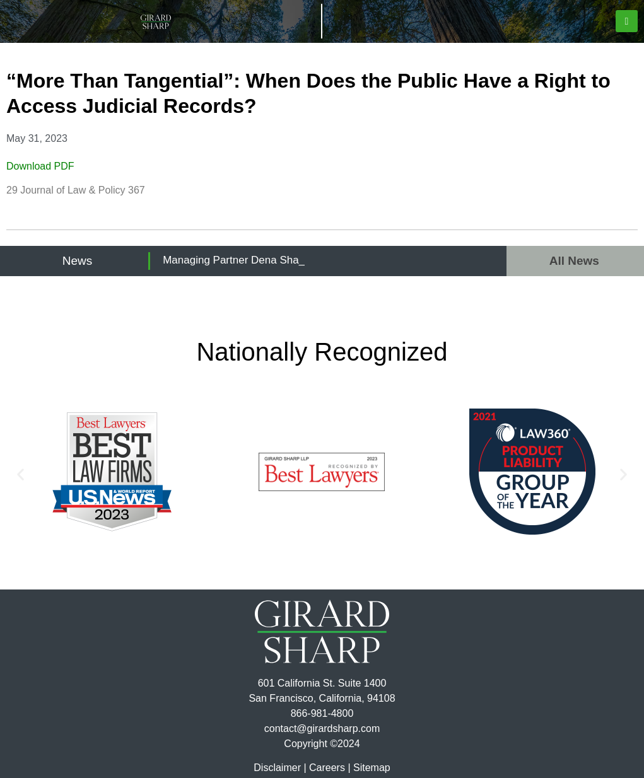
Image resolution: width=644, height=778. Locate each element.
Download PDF (40, 166)
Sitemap (371, 767)
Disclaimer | (280, 767)
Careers (327, 767)
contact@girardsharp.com (322, 728)
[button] (627, 21)
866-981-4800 (322, 713)
